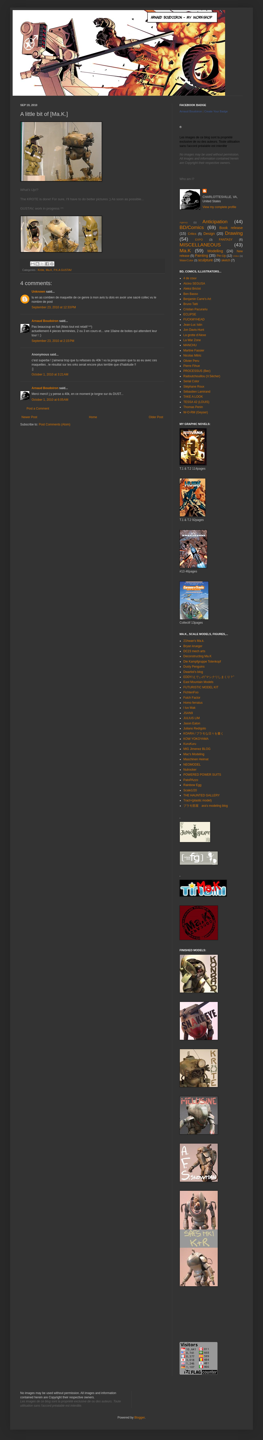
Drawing (234, 233)
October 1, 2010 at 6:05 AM (50, 399)
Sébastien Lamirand (196, 391)
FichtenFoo (191, 692)
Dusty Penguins (194, 666)
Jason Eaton (191, 723)
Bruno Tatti (190, 304)
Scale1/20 (190, 790)
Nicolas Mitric (192, 355)
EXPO (199, 239)
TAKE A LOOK (193, 396)
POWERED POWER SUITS (202, 774)
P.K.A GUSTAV (63, 269)
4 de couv (189, 278)
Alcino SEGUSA (194, 283)
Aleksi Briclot (192, 288)
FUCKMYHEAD (194, 319)
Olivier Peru (191, 361)
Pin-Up (221, 256)
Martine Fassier (193, 350)
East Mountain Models (198, 682)
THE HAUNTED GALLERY (201, 795)
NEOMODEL (192, 764)
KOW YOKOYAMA (196, 739)
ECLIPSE (189, 314)
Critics (192, 234)
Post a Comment (38, 408)
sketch (225, 260)
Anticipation (215, 221)
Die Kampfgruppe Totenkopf (202, 661)
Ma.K (49, 269)
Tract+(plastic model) (197, 800)
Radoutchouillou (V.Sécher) (201, 376)
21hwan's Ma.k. (193, 641)
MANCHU (190, 345)
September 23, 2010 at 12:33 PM (54, 307)
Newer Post (29, 417)
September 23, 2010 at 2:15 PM (53, 341)
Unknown (38, 291)
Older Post (156, 417)
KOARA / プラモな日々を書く (203, 733)
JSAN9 (188, 713)
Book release (231, 228)
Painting (201, 256)
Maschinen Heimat (195, 759)
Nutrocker (189, 769)
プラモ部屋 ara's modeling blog (205, 805)
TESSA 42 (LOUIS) (196, 402)
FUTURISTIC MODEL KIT (200, 687)
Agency (184, 222)
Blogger (139, 1417)
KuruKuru (189, 744)
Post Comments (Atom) (54, 424)
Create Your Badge (216, 111)
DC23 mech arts (194, 651)
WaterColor (186, 260)
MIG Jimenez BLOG (196, 749)
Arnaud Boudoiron (45, 321)
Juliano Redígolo (194, 728)
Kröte (41, 269)
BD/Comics (192, 227)
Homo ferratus (193, 702)
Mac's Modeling (193, 754)
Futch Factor (191, 697)
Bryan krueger (192, 646)
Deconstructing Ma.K (197, 656)
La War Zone (192, 340)
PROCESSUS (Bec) (196, 371)
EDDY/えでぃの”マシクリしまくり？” (208, 677)
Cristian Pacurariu (195, 309)
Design (209, 234)
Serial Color (191, 381)
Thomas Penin (193, 407)
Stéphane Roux (193, 386)
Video (236, 256)
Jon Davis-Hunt (193, 330)
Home (93, 417)
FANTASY (226, 239)
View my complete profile (219, 207)
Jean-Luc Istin (192, 324)
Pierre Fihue (191, 366)
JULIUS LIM (191, 718)
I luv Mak (189, 708)
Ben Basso (190, 294)
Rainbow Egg (192, 785)
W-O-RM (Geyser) (195, 412)
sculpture (205, 260)
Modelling (215, 251)
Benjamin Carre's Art (197, 299)
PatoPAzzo (190, 780)
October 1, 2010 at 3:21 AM (50, 374)
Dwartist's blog (193, 672)
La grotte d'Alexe (194, 335)
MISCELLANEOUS (200, 244)
